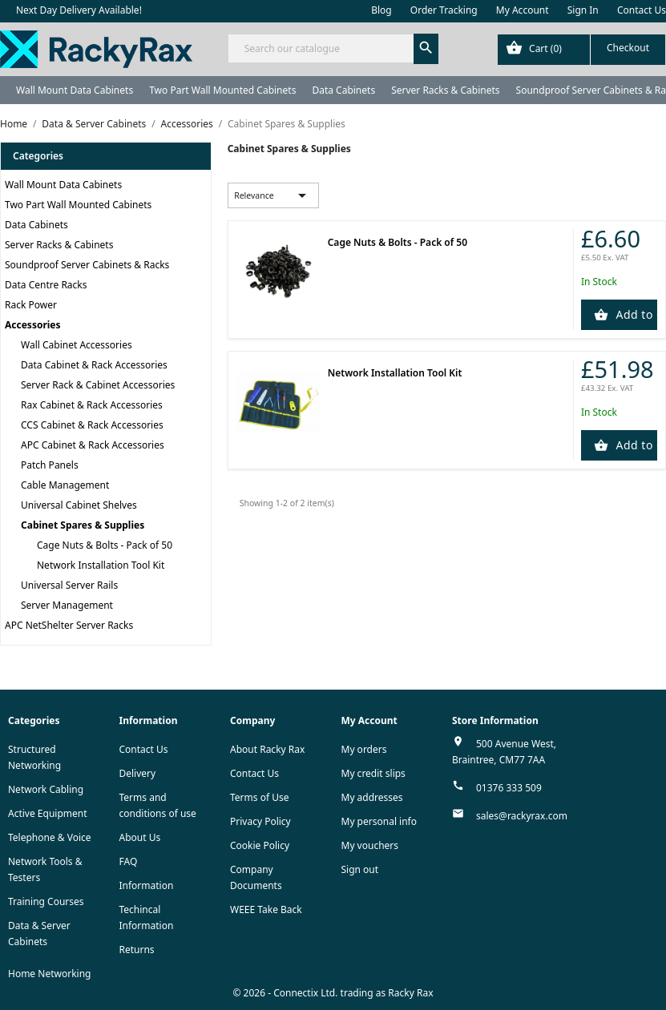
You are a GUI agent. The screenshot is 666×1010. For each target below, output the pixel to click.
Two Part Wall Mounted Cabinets (222, 90)
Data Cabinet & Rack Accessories (94, 365)
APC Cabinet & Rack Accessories (92, 445)
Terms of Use (259, 797)
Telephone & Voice (49, 837)
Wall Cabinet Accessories (76, 345)
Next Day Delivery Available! (79, 10)
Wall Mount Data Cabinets (74, 90)
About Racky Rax (267, 749)
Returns (137, 949)
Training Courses (46, 901)
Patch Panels (50, 465)
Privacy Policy (260, 821)
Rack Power (31, 305)
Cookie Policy (259, 845)
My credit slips (373, 773)
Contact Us (641, 10)
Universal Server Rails (69, 585)
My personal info (379, 821)
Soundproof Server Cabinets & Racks (87, 265)
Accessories (33, 325)
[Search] (333, 48)
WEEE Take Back (266, 909)
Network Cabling (45, 789)
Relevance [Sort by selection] (273, 195)
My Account (522, 10)
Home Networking (49, 973)
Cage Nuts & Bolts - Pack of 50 (104, 545)
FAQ (128, 861)
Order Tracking (444, 10)
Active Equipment (47, 813)
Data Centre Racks (46, 285)
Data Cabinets (343, 90)
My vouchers (370, 845)
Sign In (583, 10)
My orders (364, 749)
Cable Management (65, 485)
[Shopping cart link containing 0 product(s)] (581, 50)
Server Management (67, 605)
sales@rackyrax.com (521, 816)
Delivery (137, 773)
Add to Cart (634, 314)
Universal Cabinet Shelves (79, 505)
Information (146, 885)
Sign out (360, 869)
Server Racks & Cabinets (445, 90)
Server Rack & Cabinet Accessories (98, 385)
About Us (140, 837)
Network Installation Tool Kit (100, 565)
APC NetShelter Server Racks (69, 625)
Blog (381, 10)
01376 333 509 (509, 788)
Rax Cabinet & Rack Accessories (92, 405)
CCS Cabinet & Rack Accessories (92, 425)
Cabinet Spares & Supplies (82, 525)
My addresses (372, 797)
